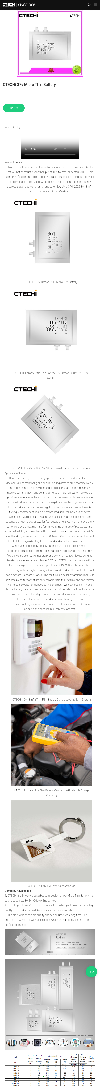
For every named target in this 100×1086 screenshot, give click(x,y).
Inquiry (14, 108)
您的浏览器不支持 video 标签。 (50, 144)
